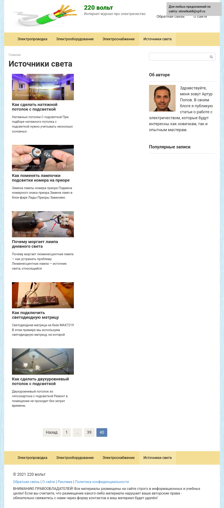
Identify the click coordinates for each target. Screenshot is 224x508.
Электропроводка (32, 39)
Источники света (158, 39)
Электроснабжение (118, 39)
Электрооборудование (75, 39)
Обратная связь (171, 16)
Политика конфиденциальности (102, 482)
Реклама (65, 482)
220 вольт (98, 7)
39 (89, 432)
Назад (51, 432)
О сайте (200, 16)
